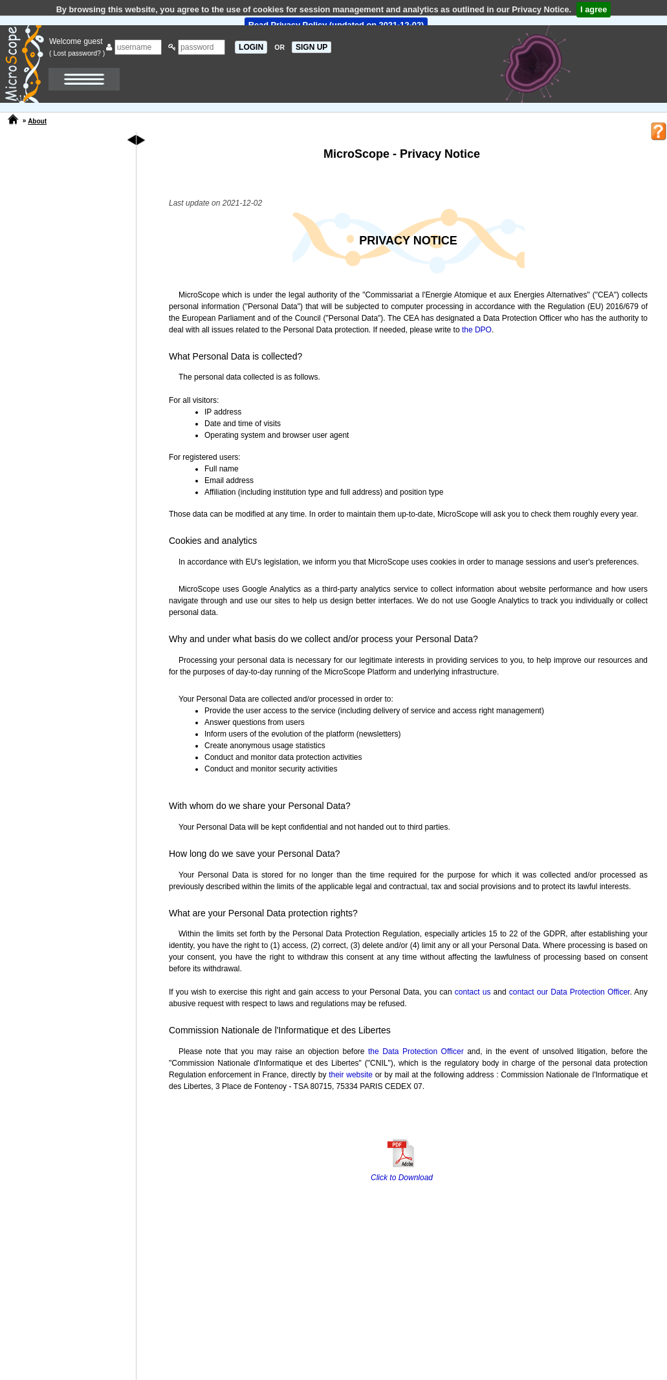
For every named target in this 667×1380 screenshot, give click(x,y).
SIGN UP (311, 47)
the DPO (477, 329)
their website (351, 1074)
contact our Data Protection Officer (569, 992)
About (37, 121)
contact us (473, 992)
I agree (593, 9)
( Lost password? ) (77, 53)
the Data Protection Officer (416, 1051)
